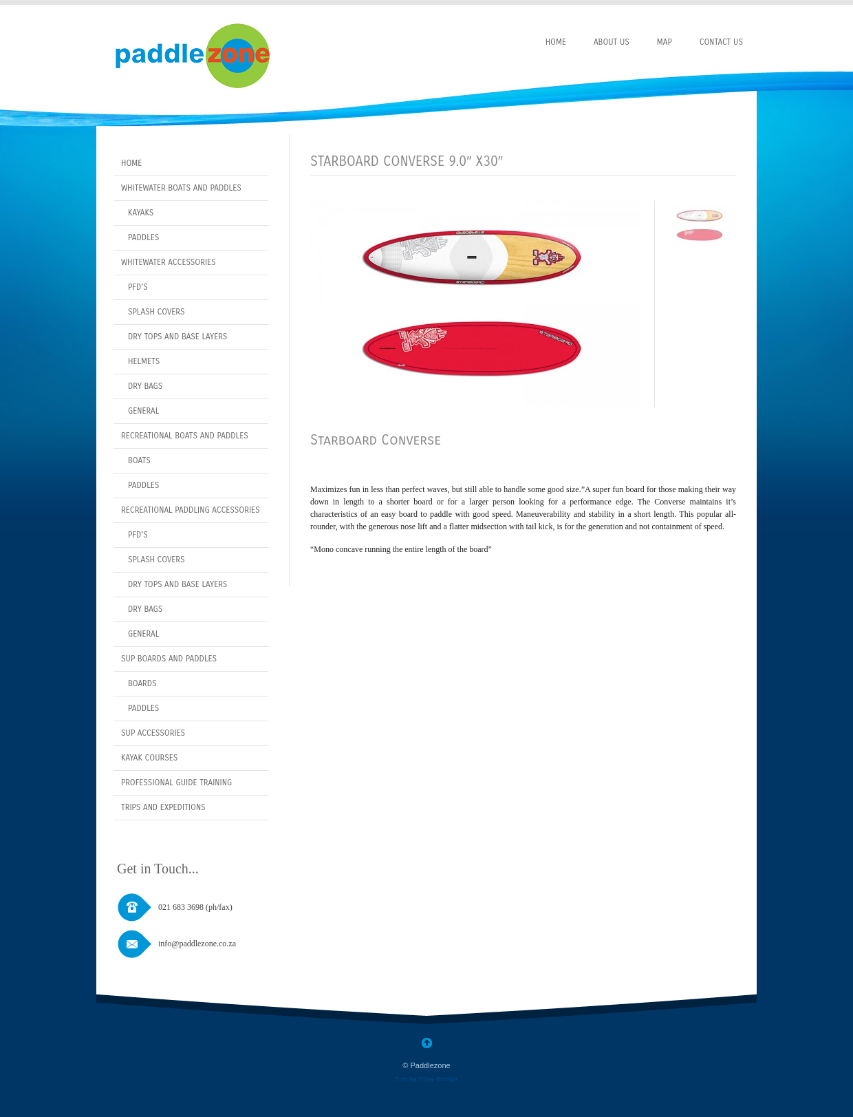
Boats (139, 460)
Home (556, 42)
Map (664, 42)
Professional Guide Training (176, 782)
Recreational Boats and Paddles (184, 435)
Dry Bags (145, 386)
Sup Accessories (153, 733)
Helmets (144, 361)
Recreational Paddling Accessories (190, 510)
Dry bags (145, 609)
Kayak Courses (149, 758)
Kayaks (140, 212)
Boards (142, 683)
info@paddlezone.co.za (197, 943)
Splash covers (156, 312)
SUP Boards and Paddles (169, 658)
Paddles (143, 237)
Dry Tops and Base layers (177, 336)
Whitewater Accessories (168, 262)
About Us (611, 42)
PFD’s (138, 287)
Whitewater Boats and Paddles (181, 188)
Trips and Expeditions (163, 807)
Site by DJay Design (426, 1079)
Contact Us (721, 42)
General (143, 411)
